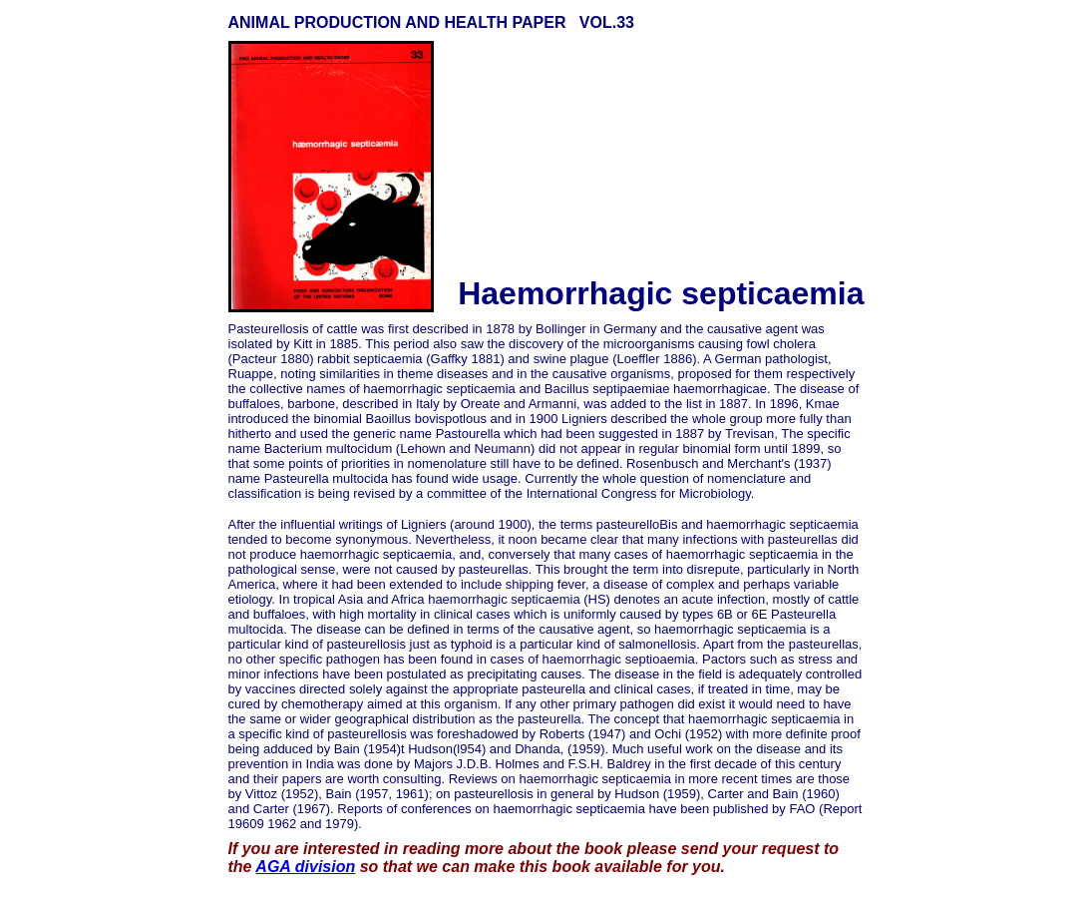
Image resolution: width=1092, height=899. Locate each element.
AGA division (305, 866)
